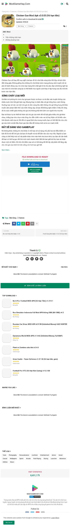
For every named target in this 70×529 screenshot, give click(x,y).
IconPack (35, 455)
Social (60, 455)
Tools (4, 455)
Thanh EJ (33, 250)
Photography (13, 455)
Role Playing (37, 458)
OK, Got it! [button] (9, 522)
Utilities (5, 462)
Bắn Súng (21, 26)
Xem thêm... (6, 150)
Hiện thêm (64, 267)
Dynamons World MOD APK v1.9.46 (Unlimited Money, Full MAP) (38, 336)
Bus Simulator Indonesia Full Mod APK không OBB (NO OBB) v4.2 (38, 313)
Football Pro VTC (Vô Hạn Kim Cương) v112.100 (31, 371)
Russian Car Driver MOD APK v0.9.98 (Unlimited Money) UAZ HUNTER (40, 324)
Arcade (28, 458)
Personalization (24, 455)
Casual (5, 458)
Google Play (35, 165)
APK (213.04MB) (35, 170)
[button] (67, 4)
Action (54, 455)
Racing (46, 458)
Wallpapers (13, 458)
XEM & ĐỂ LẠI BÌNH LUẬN (35, 286)
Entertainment (44, 455)
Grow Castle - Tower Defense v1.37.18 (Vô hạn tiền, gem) (35, 359)
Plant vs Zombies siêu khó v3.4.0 (26, 347)
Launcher (54, 458)
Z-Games (13, 11)
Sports (21, 458)
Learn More (55, 518)
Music (12, 462)
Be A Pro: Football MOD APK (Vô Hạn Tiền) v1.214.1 (33, 301)
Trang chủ (5, 11)
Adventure (62, 458)
